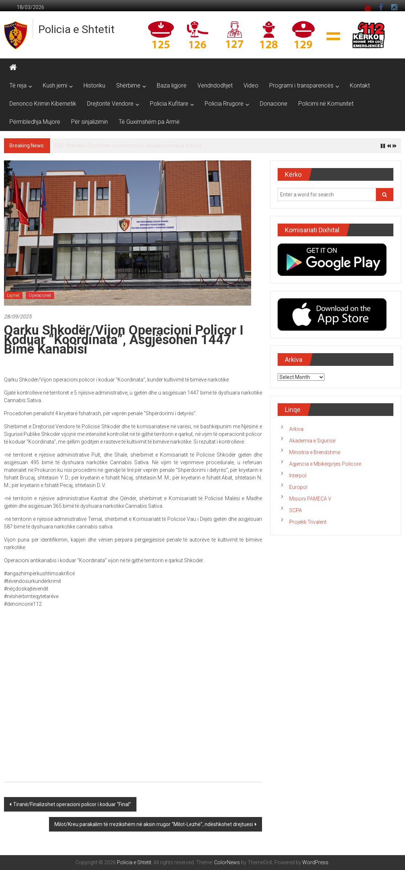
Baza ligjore (172, 85)
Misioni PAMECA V (310, 499)
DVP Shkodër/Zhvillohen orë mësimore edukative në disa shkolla (128, 145)
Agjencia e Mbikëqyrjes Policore (325, 464)
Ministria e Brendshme (314, 452)
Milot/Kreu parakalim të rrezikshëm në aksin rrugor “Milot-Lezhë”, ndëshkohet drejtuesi (153, 824)
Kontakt (360, 85)
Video (251, 85)
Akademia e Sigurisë (312, 441)
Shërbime (128, 85)
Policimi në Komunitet (325, 103)
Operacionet (40, 295)
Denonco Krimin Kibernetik (42, 103)
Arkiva (296, 429)
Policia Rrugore (224, 103)
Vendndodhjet (215, 85)
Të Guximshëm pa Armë (149, 121)
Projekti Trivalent (308, 522)
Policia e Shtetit (76, 29)
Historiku (94, 85)
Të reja (17, 85)
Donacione (273, 103)
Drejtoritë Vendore (110, 103)
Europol (298, 487)
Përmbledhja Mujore (34, 121)
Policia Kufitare (169, 103)
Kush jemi (55, 85)
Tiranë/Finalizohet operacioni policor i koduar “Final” (72, 804)
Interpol (297, 475)
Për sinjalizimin (89, 121)
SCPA (295, 510)
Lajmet (13, 295)
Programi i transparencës (301, 85)
